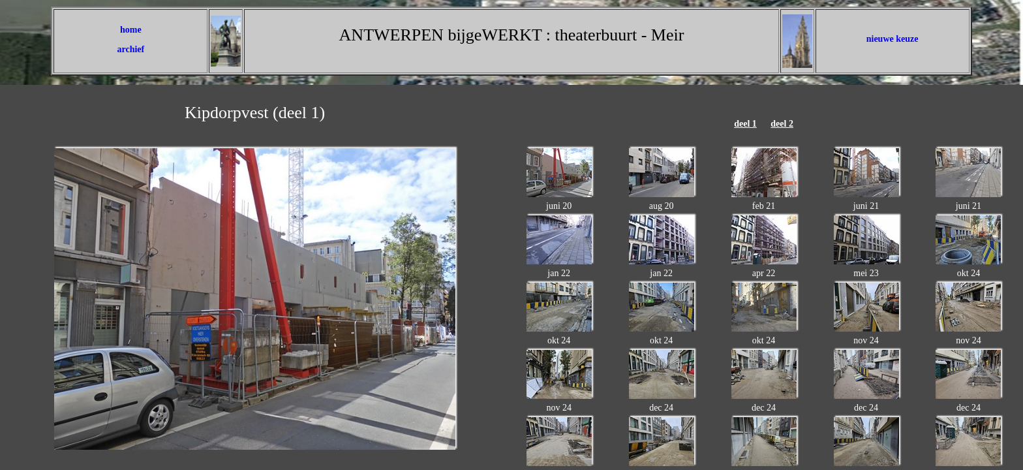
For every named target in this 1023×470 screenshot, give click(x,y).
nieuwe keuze (892, 39)
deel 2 (782, 124)
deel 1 (745, 124)
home (131, 30)
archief (131, 49)
